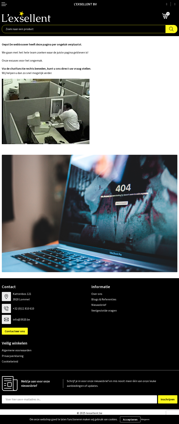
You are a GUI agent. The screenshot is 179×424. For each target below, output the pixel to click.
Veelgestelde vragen (104, 310)
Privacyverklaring (13, 356)
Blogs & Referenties (103, 299)
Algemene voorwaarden (16, 350)
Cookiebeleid (10, 361)
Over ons (96, 294)
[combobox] (84, 29)
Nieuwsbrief (98, 305)
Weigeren (145, 419)
